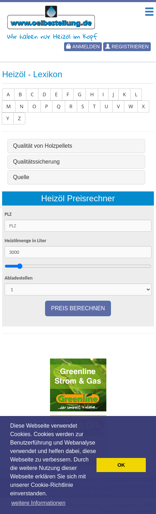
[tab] (76, 146)
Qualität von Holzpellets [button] (42, 146)
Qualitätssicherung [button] (36, 162)
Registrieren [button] (127, 46)
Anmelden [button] (83, 46)
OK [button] (121, 465)
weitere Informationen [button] (38, 503)
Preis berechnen (78, 308)
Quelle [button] (21, 177)
